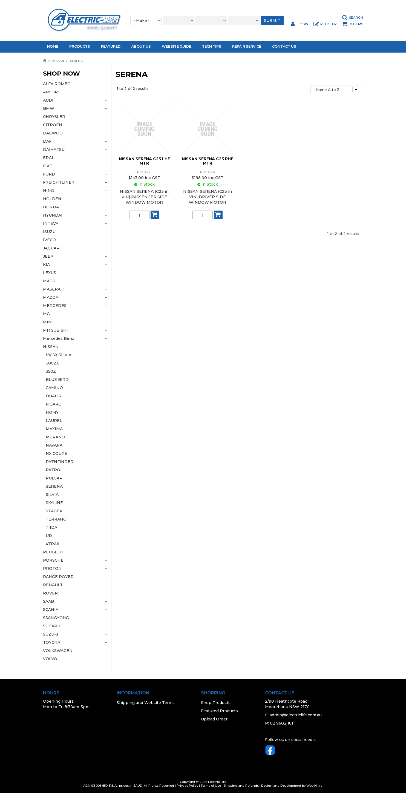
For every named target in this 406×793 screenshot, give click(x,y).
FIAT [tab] (47, 165)
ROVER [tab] (50, 593)
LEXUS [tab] (49, 272)
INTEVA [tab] (50, 223)
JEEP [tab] (48, 256)
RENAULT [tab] (53, 584)
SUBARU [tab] (51, 626)
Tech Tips (211, 46)
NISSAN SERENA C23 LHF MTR (144, 160)
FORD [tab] (49, 174)
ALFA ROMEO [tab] (57, 83)
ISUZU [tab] (49, 231)
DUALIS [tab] (53, 395)
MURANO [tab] (55, 437)
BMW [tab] (48, 108)
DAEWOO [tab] (53, 133)
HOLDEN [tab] (52, 198)
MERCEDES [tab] (55, 305)
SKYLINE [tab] (54, 502)
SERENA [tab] (54, 486)
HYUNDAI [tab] (52, 215)
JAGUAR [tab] (51, 248)
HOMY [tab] (52, 412)
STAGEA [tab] (54, 510)
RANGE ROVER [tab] (58, 576)
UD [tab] (49, 535)
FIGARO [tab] (54, 404)
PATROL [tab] (54, 469)
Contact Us (284, 46)
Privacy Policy (187, 786)
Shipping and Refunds (241, 786)
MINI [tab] (48, 322)
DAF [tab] (47, 141)
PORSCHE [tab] (53, 560)
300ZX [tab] (52, 363)
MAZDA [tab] (50, 297)
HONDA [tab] (51, 207)
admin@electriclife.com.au (296, 714)
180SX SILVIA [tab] (58, 354)
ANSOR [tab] (50, 92)
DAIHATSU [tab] (54, 149)
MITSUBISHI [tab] (55, 330)
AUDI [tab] (48, 100)
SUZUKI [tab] (50, 634)
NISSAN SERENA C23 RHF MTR (207, 160)
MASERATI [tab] (54, 289)
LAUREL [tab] (54, 420)
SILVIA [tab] (52, 494)
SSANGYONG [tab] (56, 617)
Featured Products (219, 710)
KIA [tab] (46, 264)
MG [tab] (46, 313)
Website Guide (176, 46)
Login (303, 24)
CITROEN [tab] (52, 124)
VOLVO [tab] (50, 658)
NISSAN (58, 61)
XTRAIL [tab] (53, 543)
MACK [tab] (49, 280)
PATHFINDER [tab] (59, 461)
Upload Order (214, 719)
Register (328, 24)
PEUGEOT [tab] (53, 552)
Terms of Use (211, 786)
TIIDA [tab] (51, 527)
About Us (141, 46)
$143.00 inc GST (144, 177)
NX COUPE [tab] (56, 453)
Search (356, 17)
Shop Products (216, 702)
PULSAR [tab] (54, 478)
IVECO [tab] (49, 239)
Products (79, 46)
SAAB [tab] (48, 601)
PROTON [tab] (52, 568)
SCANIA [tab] (50, 609)
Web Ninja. (314, 786)
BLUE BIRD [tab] (57, 379)
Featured (110, 46)
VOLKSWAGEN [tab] (58, 650)
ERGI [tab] (48, 157)
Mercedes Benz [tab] (58, 338)
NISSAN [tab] (51, 346)
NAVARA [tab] (54, 445)
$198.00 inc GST (207, 177)
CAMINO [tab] (54, 387)
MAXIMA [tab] (54, 428)
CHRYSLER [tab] (54, 116)
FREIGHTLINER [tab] (58, 182)
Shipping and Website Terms (146, 702)
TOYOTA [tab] (51, 642)
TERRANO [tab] (56, 519)
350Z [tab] (51, 371)
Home (52, 46)
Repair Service (246, 46)
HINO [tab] (48, 190)
